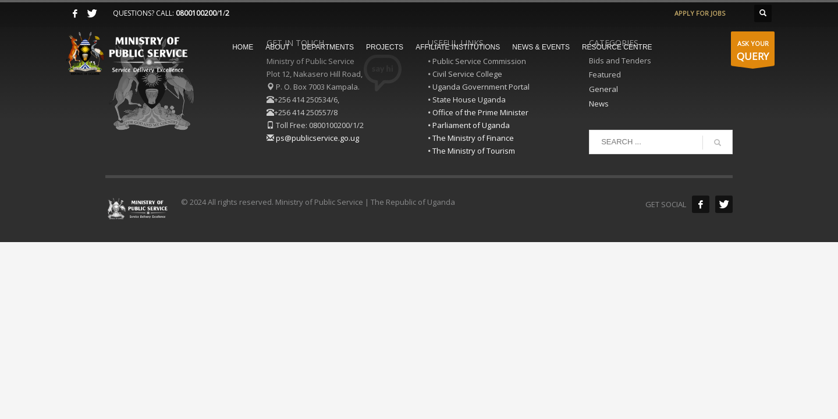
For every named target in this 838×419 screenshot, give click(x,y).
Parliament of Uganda (471, 125)
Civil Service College (467, 74)
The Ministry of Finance (473, 138)
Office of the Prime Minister (480, 112)
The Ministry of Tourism (473, 150)
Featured (605, 74)
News (599, 103)
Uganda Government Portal (481, 86)
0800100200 (196, 13)
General (603, 89)
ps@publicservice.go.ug (317, 138)
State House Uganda (469, 99)
